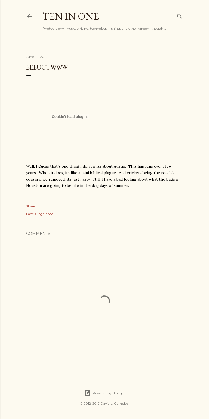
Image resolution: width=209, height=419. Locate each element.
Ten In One (70, 16)
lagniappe (45, 214)
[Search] (179, 15)
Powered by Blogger (104, 393)
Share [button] (30, 206)
